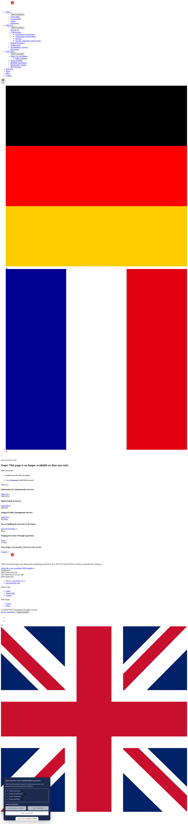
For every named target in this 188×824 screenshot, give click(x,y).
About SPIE (10, 593)
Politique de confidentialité (11, 804)
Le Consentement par (27, 818)
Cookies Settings (22, 612)
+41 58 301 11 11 (18, 581)
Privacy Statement (8, 612)
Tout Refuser (38, 808)
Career (8, 604)
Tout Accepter (27, 813)
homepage (14, 480)
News (8, 606)
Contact (9, 595)
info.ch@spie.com (13, 583)
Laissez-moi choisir (15, 808)
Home (8, 591)
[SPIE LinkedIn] (7, 618)
